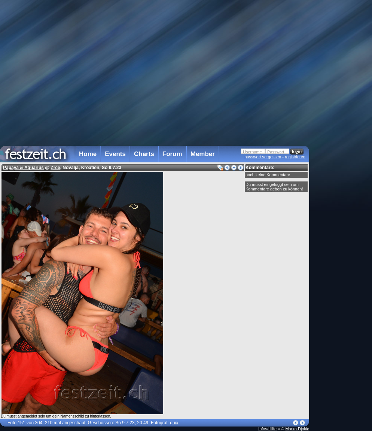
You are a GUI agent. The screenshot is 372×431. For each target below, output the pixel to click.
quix (174, 422)
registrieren (295, 157)
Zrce (55, 167)
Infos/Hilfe (267, 429)
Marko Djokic (297, 429)
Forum (172, 154)
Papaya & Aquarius (23, 167)
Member (202, 154)
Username (252, 152)
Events (115, 154)
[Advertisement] (342, 151)
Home (88, 154)
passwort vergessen (262, 157)
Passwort (275, 152)
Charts (144, 154)
